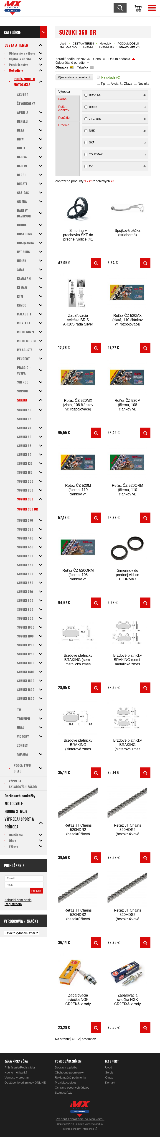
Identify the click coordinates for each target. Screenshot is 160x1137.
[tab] (68, 91)
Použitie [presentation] (64, 117)
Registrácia (13, 904)
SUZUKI (88, 46)
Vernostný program (17, 1077)
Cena (97, 59)
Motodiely (105, 43)
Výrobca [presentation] (64, 91)
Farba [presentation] (62, 99)
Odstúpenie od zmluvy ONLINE (25, 1082)
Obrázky (62, 67)
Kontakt (110, 1082)
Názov (81, 59)
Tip (103, 83)
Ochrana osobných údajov (72, 1087)
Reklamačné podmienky (70, 1077)
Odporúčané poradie (70, 62)
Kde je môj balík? (16, 1072)
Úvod (63, 43)
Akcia (114, 83)
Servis (109, 1072)
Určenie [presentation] (63, 125)
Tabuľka (82, 67)
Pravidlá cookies (65, 1082)
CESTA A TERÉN (83, 43)
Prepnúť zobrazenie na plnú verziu (80, 1119)
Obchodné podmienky (69, 1072)
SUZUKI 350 (106, 46)
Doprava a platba (66, 1067)
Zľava (128, 83)
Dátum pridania (119, 59)
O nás (109, 1077)
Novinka (143, 83)
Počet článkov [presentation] (63, 108)
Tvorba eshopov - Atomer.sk (80, 1128)
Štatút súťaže (63, 1092)
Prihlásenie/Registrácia (20, 1067)
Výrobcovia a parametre (74, 77)
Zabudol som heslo (18, 900)
